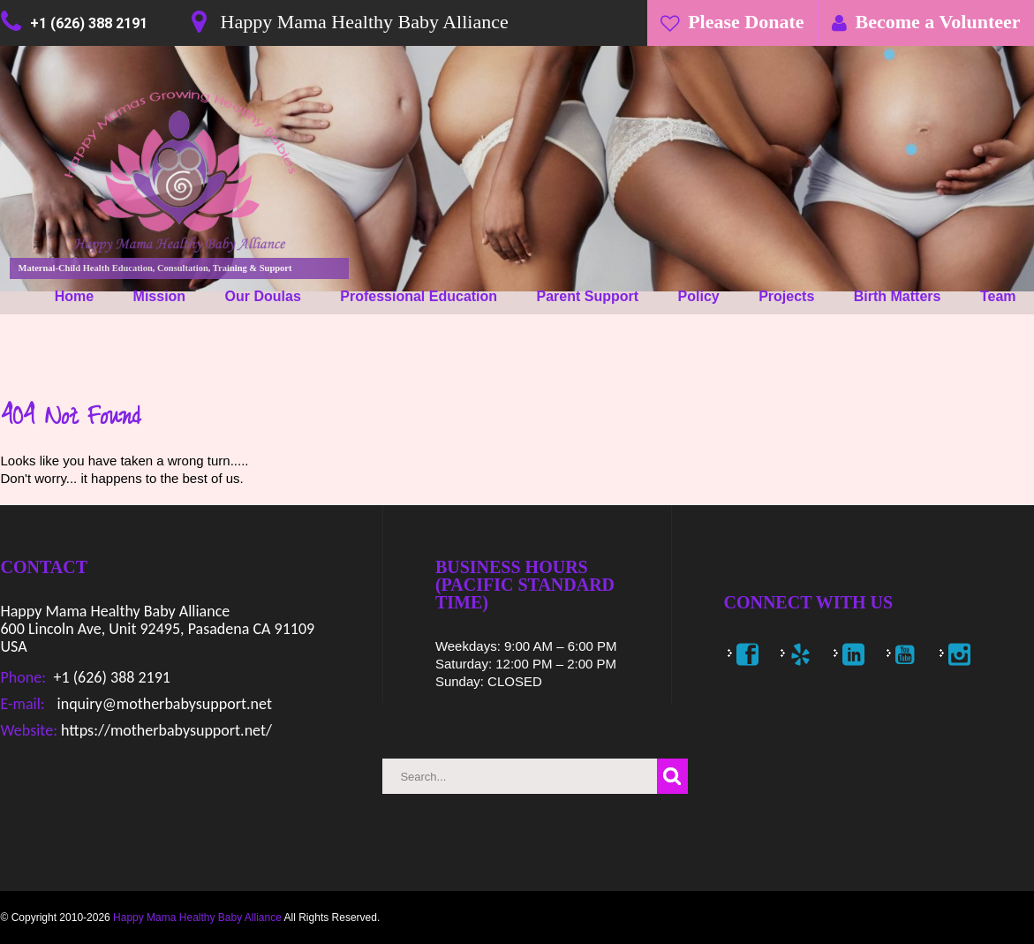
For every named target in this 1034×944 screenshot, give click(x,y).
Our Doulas (263, 296)
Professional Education (418, 296)
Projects (786, 296)
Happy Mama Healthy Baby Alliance (197, 917)
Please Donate (746, 22)
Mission (159, 296)
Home (74, 296)
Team (998, 296)
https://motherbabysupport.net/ (164, 730)
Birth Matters (897, 296)
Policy (699, 296)
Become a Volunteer (938, 22)
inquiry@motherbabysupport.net (163, 704)
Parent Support (588, 296)
